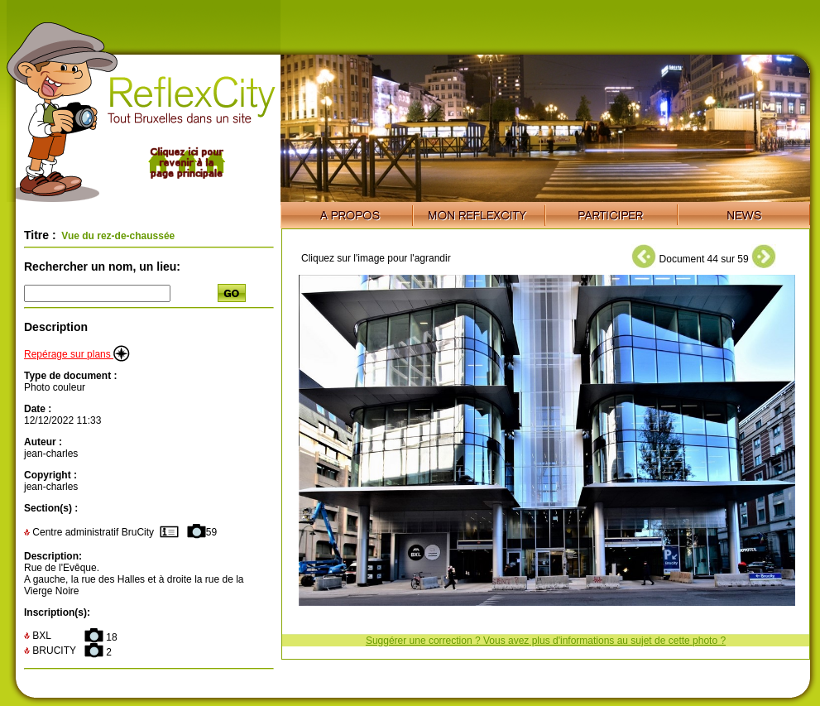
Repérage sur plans (77, 354)
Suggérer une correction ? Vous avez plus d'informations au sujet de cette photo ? (546, 640)
